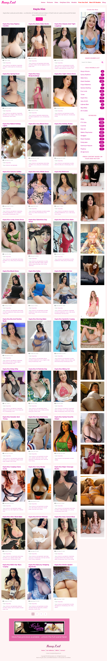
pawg (62, 68)
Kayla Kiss (8, 62)
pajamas (13, 66)
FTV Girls (83, 122)
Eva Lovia (84, 91)
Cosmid (83, 126)
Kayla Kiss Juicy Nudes (37, 467)
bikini (56, 409)
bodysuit (5, 409)
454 (101, 142)
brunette (5, 66)
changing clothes (59, 557)
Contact (62, 650)
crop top (39, 64)
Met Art (83, 129)
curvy (60, 66)
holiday (42, 262)
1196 (101, 122)
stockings (38, 264)
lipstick (30, 264)
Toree (82, 94)
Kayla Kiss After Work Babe (12, 517)
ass (11, 65)
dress (59, 114)
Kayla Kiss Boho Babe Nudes (39, 24)
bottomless (46, 63)
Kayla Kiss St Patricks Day (38, 369)
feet (33, 507)
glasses (64, 66)
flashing (35, 607)
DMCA (57, 650)
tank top (63, 313)
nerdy (42, 457)
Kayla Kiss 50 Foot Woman (38, 517)
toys (7, 609)
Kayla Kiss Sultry (35, 271)
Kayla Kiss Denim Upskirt (63, 565)
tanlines (47, 557)
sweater (69, 68)
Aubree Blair (85, 104)
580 (101, 135)
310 (102, 149)
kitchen (68, 66)
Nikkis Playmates (86, 132)
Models (74, 2)
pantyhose (57, 361)
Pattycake (84, 142)
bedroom (14, 65)
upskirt (56, 607)
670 (101, 78)
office (19, 557)
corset (30, 262)
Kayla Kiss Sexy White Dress (39, 171)
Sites (56, 2)
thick (4, 68)
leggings (44, 64)
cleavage (57, 66)
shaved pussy (19, 66)
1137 (101, 126)
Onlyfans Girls (65, 2)
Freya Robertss (86, 84)
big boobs (19, 65)
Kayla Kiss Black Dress (11, 271)
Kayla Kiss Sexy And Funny (38, 417)
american (7, 65)
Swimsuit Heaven (86, 145)
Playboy (83, 149)
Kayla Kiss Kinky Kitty (10, 369)
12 (102, 88)
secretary (8, 559)
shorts (35, 411)
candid (9, 66)
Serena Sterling (86, 88)
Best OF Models (95, 2)
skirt (42, 459)
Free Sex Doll (83, 2)
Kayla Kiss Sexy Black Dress (38, 124)
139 (102, 98)
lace (11, 509)
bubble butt (36, 116)
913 (102, 129)
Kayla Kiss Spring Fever (11, 74)
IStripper (83, 135)
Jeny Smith (84, 101)
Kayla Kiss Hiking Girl (62, 369)
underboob (37, 559)
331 (102, 145)
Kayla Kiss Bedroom (62, 171)
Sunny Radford (86, 74)
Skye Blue (84, 108)
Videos (39, 19)
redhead (21, 509)
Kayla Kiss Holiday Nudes (64, 124)
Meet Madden (85, 81)
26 (102, 108)
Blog (104, 2)
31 (102, 94)
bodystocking (45, 115)
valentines (31, 265)
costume (57, 164)
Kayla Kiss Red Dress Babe (64, 219)
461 (102, 81)
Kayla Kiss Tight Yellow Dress (65, 74)
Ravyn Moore (85, 71)
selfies (7, 214)
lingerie (56, 68)
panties (47, 409)
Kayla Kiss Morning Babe (37, 319)
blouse (45, 358)
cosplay (62, 360)
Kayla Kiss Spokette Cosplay (65, 319)
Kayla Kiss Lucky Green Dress (13, 219)
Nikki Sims (84, 78)
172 (102, 101)
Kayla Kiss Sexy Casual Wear (65, 517)
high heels (63, 114)
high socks (38, 457)
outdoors (19, 212)
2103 (101, 119)
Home (43, 2)
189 (102, 91)
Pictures (50, 2)
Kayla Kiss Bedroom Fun (63, 271)
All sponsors (85, 152)
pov (66, 68)
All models (84, 111)
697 (101, 132)
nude (60, 68)
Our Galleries (50, 650)
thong (13, 116)
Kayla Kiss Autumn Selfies (12, 171)
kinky (16, 409)
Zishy (82, 119)
